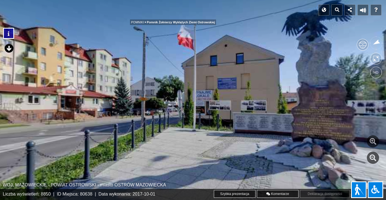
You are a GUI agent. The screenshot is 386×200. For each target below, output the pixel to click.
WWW (221, 10)
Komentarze (277, 194)
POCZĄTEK (18, 10)
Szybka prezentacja (234, 194)
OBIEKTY (97, 12)
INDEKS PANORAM (59, 10)
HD (376, 72)
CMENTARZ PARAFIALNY (144, 12)
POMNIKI (190, 12)
